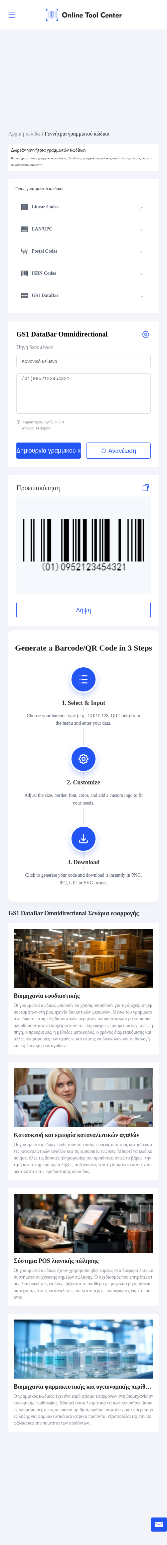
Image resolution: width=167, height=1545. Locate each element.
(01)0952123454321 (83, 393)
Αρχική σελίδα (24, 134)
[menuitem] (82, 208)
